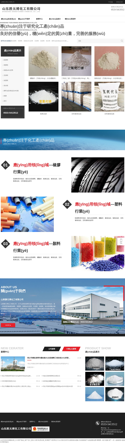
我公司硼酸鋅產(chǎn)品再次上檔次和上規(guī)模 (17, 386)
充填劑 (36, 41)
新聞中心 (39, 19)
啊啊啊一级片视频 (102, 440)
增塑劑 (20, 41)
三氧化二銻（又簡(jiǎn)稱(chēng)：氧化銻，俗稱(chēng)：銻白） (85, 78)
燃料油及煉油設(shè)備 (59, 41)
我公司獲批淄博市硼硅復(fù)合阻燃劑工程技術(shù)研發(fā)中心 (48, 358)
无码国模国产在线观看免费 (87, 440)
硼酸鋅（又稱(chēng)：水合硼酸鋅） (43, 78)
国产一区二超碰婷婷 (115, 440)
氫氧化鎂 (43, 114)
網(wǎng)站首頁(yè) (8, 19)
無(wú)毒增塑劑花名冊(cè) (51, 376)
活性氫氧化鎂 (109, 114)
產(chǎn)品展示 (54, 19)
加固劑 (42, 41)
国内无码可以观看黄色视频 (69, 440)
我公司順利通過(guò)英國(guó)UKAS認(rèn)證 (58, 386)
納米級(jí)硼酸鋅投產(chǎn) (51, 381)
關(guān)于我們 (24, 19)
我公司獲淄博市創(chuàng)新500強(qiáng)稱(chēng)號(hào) (17, 376)
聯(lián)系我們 (70, 19)
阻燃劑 (14, 41)
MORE (8, 325)
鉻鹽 (69, 41)
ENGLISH (119, 2)
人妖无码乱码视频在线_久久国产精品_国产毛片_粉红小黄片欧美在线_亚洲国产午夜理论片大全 (30, 440)
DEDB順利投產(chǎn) (9, 381)
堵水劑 (48, 41)
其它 (5, 101)
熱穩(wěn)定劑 (28, 41)
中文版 (110, 2)
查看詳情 (30, 367)
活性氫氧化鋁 (76, 114)
